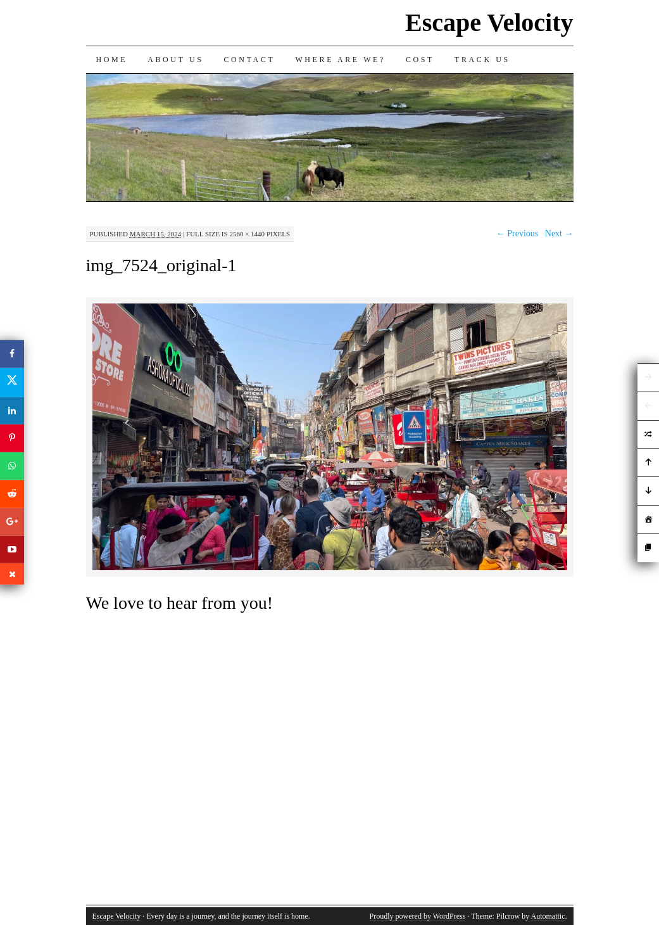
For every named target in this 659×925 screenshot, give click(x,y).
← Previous (517, 233)
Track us (482, 59)
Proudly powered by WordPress (418, 916)
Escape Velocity (489, 22)
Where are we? (340, 59)
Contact (249, 59)
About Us (175, 59)
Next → (559, 233)
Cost (420, 59)
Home (112, 59)
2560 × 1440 (247, 234)
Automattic (548, 916)
